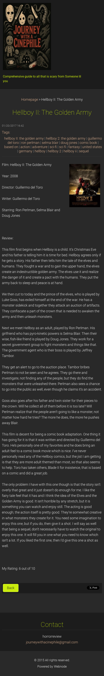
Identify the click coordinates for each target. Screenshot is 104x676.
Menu (93, 8)
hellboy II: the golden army (24, 138)
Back (10, 588)
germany (25, 151)
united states (92, 147)
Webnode (60, 666)
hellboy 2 (54, 151)
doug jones (69, 143)
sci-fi (53, 147)
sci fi (62, 147)
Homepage (29, 99)
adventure (39, 147)
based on (11, 147)
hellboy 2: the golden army (66, 138)
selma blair (50, 143)
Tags (5, 132)
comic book (88, 143)
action (25, 147)
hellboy (40, 151)
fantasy (74, 147)
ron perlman (30, 143)
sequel (84, 151)
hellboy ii (70, 151)
